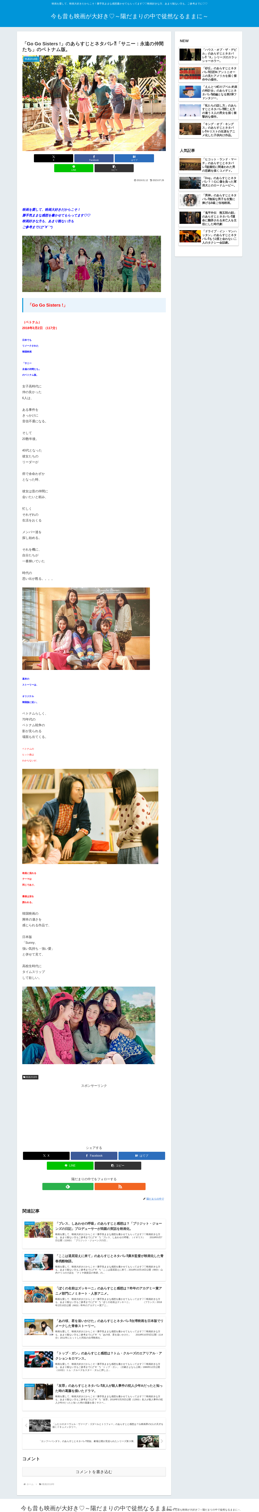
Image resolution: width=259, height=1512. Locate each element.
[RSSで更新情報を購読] (98, 1176)
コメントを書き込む (94, 1468)
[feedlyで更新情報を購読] (90, 1176)
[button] (142, 158)
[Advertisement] (94, 183)
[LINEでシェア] (118, 158)
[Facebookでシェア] (69, 158)
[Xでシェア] (45, 158)
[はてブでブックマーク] (94, 158)
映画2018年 (30, 1067)
